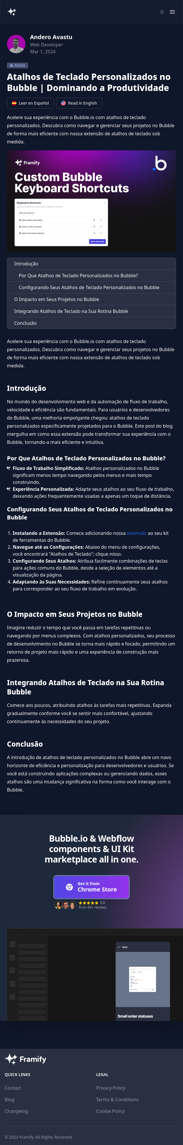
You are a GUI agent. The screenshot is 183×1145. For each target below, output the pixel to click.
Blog (9, 1099)
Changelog (16, 1111)
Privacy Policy (110, 1088)
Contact (13, 1088)
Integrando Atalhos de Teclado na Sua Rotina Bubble (71, 311)
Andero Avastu (51, 37)
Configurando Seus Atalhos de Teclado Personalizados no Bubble (89, 287)
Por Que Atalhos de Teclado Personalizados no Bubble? (78, 275)
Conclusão (25, 323)
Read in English (79, 103)
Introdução (26, 263)
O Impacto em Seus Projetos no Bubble (56, 299)
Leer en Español (30, 103)
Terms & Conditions (117, 1099)
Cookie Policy (110, 1111)
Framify (26, 1137)
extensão (137, 533)
